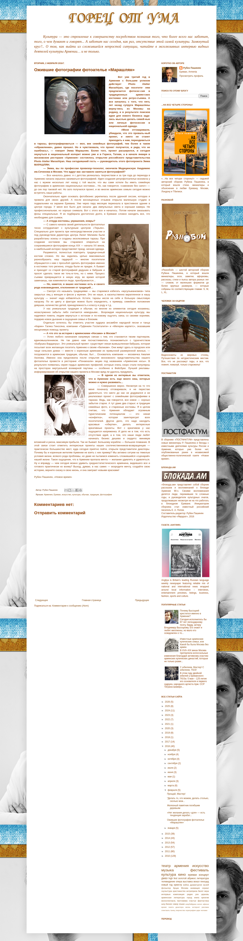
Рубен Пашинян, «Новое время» (53, 477)
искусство (66, 494)
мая (170, 776)
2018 (168, 737)
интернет (196, 907)
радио (190, 894)
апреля (172, 781)
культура (76, 494)
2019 (168, 732)
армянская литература (173, 897)
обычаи (85, 494)
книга (196, 897)
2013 (168, 842)
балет (201, 891)
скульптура (166, 891)
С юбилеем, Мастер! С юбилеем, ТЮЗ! (192, 668)
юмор (175, 904)
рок (197, 894)
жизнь (187, 907)
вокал (196, 881)
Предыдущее (142, 600)
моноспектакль (168, 901)
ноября (172, 754)
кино (182, 874)
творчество (180, 910)
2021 (168, 724)
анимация (195, 888)
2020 (168, 728)
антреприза (191, 891)
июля (171, 768)
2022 (168, 719)
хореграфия (191, 910)
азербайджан (190, 904)
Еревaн (57, 494)
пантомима (182, 901)
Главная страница (91, 600)
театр (166, 866)
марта (171, 785)
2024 (168, 710)
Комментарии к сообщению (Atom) (70, 605)
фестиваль (199, 870)
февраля (173, 790)
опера (179, 881)
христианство (179, 891)
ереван (192, 874)
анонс (199, 904)
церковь (205, 894)
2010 (168, 856)
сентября (173, 763)
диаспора (179, 907)
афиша (206, 904)
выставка (188, 881)
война (186, 885)
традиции (94, 494)
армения (181, 866)
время (164, 907)
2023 (168, 715)
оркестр (178, 884)
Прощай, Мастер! (176, 794)
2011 (168, 851)
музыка (167, 870)
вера (206, 891)
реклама (205, 907)
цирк (198, 910)
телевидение (168, 881)
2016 (168, 746)
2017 (168, 741)
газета (171, 907)
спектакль (165, 910)
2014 (168, 838)
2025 (168, 706)
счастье (192, 901)
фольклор (166, 888)
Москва (184, 888)
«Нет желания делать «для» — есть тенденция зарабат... (186, 814)
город (189, 897)
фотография (106, 494)
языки (182, 904)
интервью (165, 894)
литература (203, 878)
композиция (178, 894)
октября (172, 759)
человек (204, 910)
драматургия (196, 885)
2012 (168, 847)
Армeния (48, 494)
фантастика (203, 901)
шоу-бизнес (166, 904)
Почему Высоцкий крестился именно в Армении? (190, 613)
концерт (204, 874)
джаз (164, 878)
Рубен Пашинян (192, 68)
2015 (168, 833)
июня (171, 772)
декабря (172, 750)
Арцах (176, 888)
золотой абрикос (187, 878)
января (172, 828)
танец (172, 910)
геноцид (204, 881)
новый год (167, 884)
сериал (205, 888)
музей (206, 885)
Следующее (41, 600)
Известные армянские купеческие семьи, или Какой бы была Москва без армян (194, 643)
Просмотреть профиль (191, 76)
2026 (168, 701)
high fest (173, 878)
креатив (205, 897)
